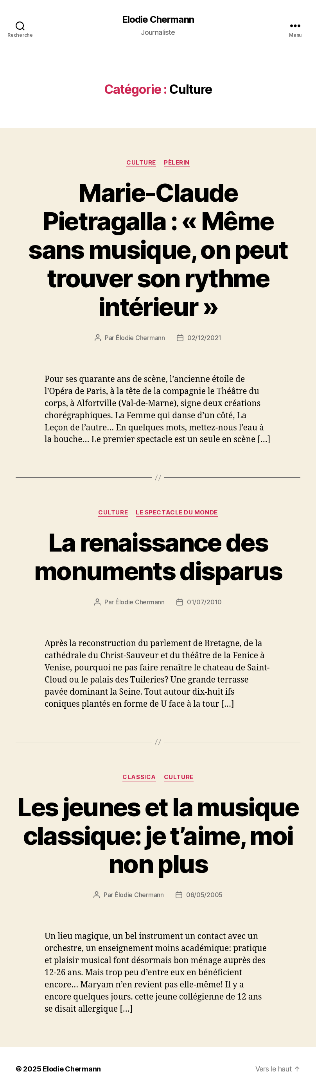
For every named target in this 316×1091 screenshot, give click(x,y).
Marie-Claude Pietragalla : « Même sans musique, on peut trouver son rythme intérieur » (157, 249)
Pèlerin (177, 162)
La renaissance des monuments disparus (158, 556)
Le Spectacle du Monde (177, 512)
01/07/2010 (204, 602)
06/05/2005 (204, 895)
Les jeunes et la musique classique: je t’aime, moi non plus (157, 835)
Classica (139, 777)
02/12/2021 (204, 338)
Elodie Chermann (158, 19)
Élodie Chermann (140, 338)
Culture (141, 162)
